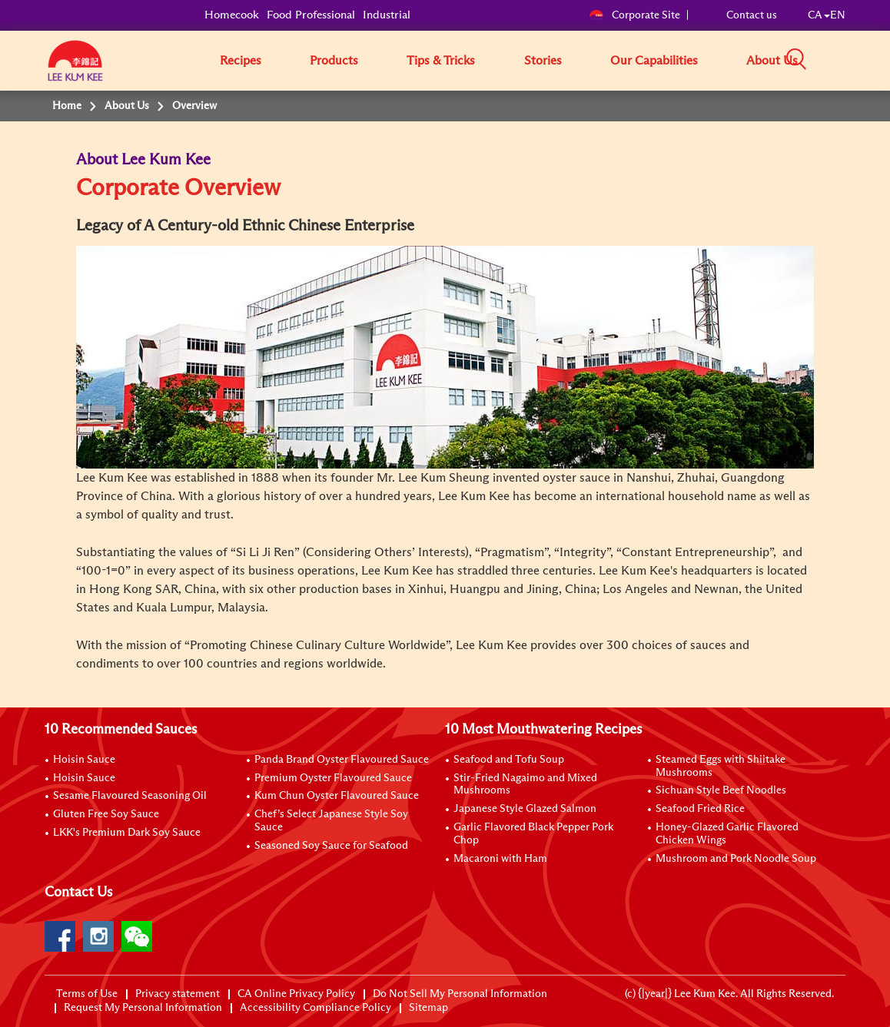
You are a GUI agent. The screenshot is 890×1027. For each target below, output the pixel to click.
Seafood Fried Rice (700, 808)
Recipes (240, 61)
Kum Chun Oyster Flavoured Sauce (336, 795)
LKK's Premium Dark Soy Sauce (127, 832)
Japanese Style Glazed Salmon (524, 808)
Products (334, 61)
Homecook (231, 15)
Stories (543, 61)
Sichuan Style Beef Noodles (721, 790)
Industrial (386, 15)
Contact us (751, 15)
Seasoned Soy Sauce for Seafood (331, 845)
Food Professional (311, 15)
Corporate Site (634, 15)
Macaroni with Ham (500, 858)
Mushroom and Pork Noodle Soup (736, 858)
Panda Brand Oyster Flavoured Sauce (341, 759)
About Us (772, 61)
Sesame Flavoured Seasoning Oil (130, 795)
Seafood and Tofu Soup (508, 759)
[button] (851, 60)
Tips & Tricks (441, 61)
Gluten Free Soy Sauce (106, 814)
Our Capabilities (654, 61)
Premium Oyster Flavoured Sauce (333, 778)
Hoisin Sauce (84, 759)
